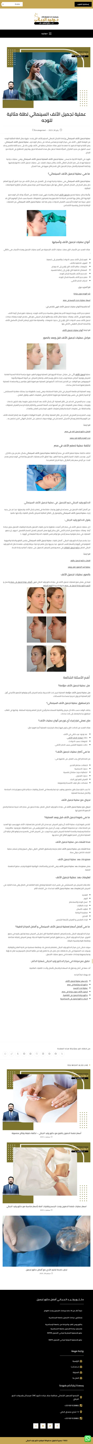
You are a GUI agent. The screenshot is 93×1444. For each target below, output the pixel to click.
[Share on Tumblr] (17, 1053)
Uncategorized (40, 130)
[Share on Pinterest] (49, 1053)
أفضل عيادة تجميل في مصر (21, 582)
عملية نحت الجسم (80, 988)
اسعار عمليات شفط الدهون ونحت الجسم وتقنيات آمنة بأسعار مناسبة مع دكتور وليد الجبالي (46, 1206)
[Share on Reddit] (24, 1053)
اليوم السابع (48, 585)
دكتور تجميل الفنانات (72, 547)
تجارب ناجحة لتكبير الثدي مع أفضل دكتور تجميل (46, 1269)
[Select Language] (12, 4)
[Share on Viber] (36, 1053)
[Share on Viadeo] (11, 1053)
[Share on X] (62, 1053)
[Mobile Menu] (46, 34)
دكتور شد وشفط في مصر (77, 984)
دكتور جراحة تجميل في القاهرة (75, 995)
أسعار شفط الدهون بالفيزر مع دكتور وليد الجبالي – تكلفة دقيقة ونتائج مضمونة (46, 1133)
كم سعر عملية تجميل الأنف (76, 981)
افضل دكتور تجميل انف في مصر (77, 431)
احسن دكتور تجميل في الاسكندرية (74, 999)
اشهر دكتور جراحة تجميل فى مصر (77, 585)
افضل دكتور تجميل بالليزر (80, 560)
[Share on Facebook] (55, 1053)
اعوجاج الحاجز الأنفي (75, 738)
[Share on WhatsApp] (5, 1053)
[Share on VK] (30, 1053)
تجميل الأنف (64, 195)
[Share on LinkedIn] (43, 1053)
